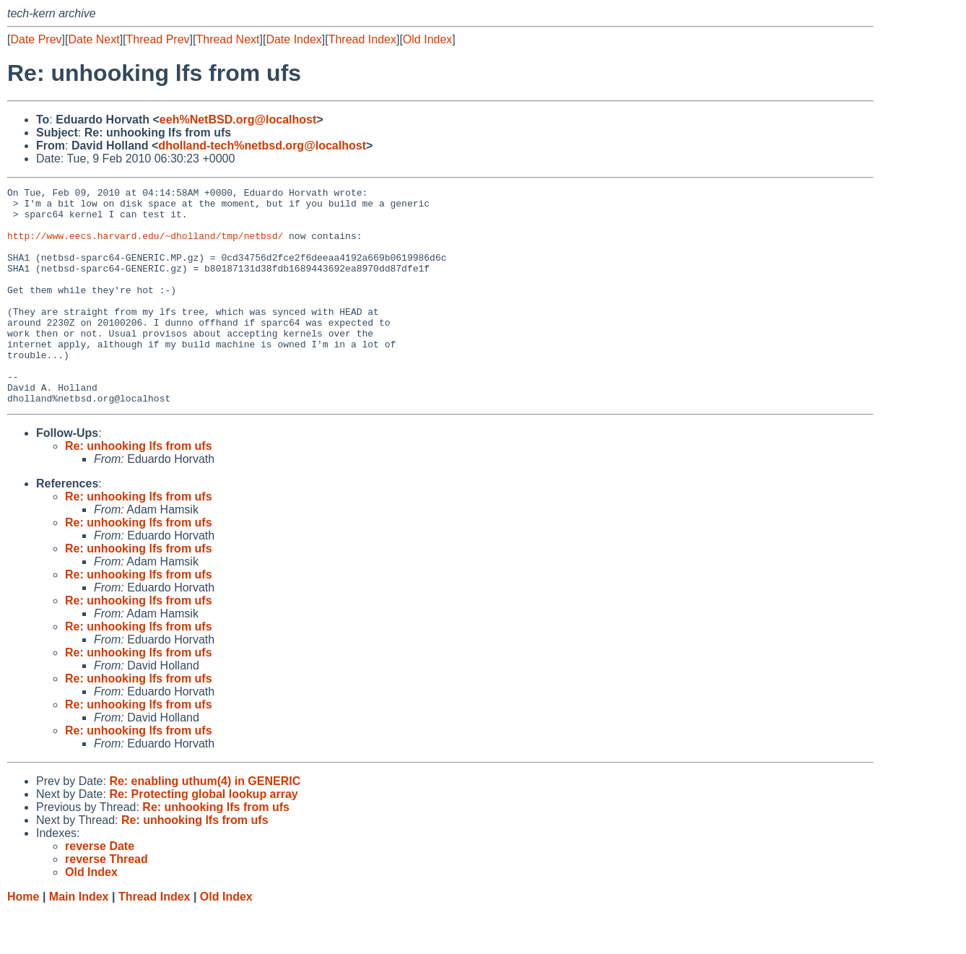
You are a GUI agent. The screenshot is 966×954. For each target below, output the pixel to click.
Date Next (93, 39)
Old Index (427, 39)
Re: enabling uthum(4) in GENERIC (204, 824)
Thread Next (227, 39)
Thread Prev (158, 39)
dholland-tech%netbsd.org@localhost (262, 145)
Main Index (79, 940)
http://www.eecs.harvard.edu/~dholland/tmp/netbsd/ (145, 246)
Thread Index (362, 39)
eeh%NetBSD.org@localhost (238, 119)
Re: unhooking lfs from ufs (138, 489)
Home (23, 940)
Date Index (293, 39)
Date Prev (35, 39)
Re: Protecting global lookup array (203, 837)
